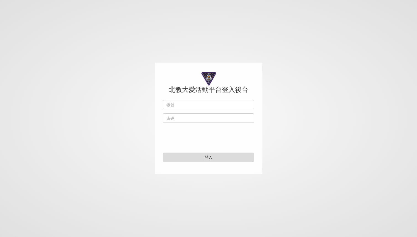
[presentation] (208, 138)
